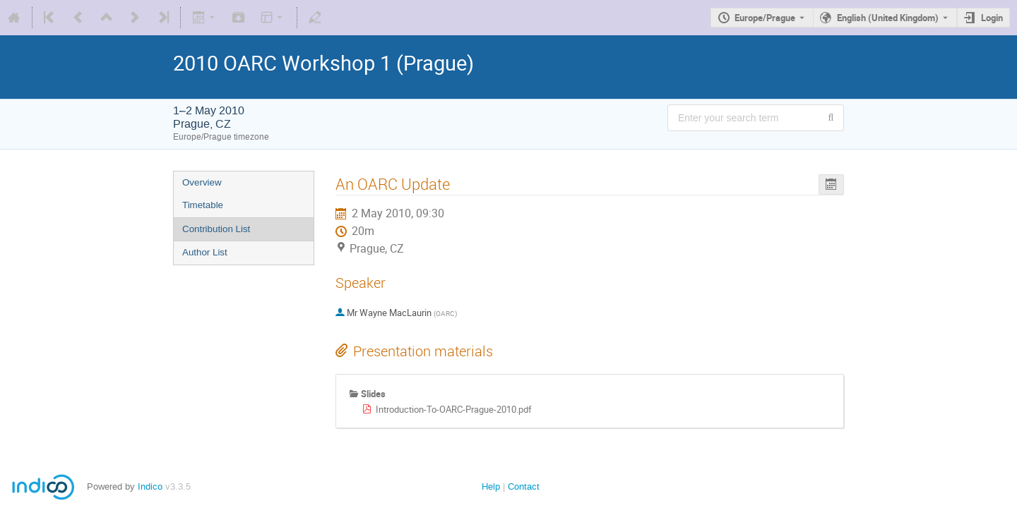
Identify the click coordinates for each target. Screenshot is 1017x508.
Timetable (202, 205)
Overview (202, 182)
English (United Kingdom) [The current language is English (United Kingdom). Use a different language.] (888, 17)
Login (992, 17)
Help (491, 486)
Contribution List (216, 229)
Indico (150, 486)
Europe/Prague (764, 17)
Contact (524, 486)
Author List (204, 252)
